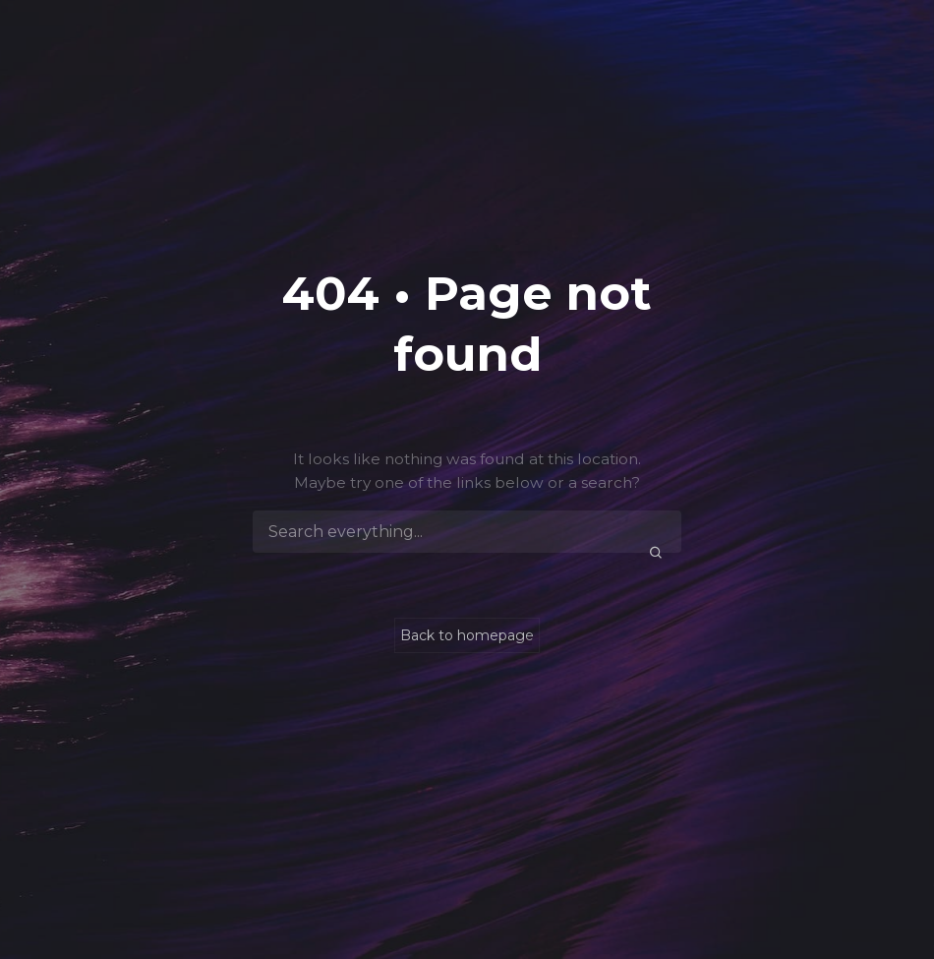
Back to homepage (467, 635)
